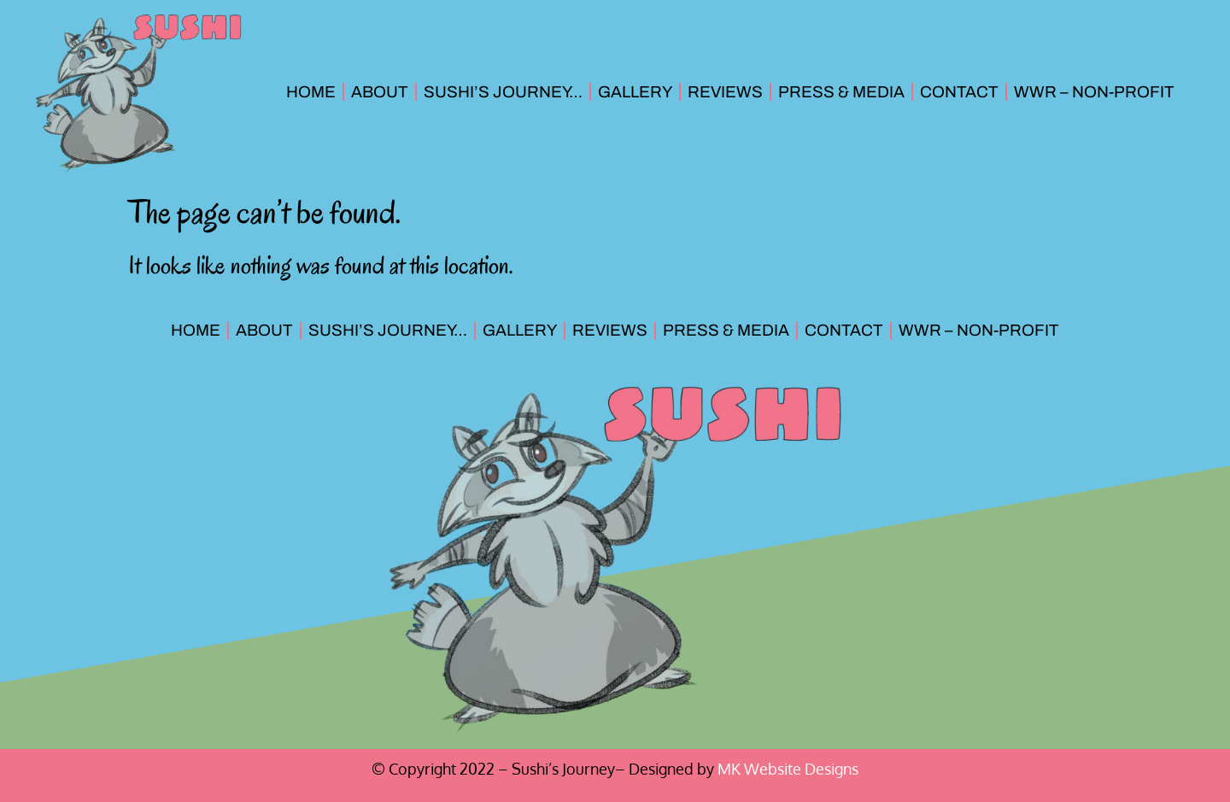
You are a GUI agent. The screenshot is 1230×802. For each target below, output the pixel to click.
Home (311, 92)
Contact (959, 92)
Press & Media (841, 92)
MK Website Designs (788, 768)
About (379, 92)
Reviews (725, 92)
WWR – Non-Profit (1094, 92)
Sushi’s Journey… (503, 92)
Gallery (635, 92)
